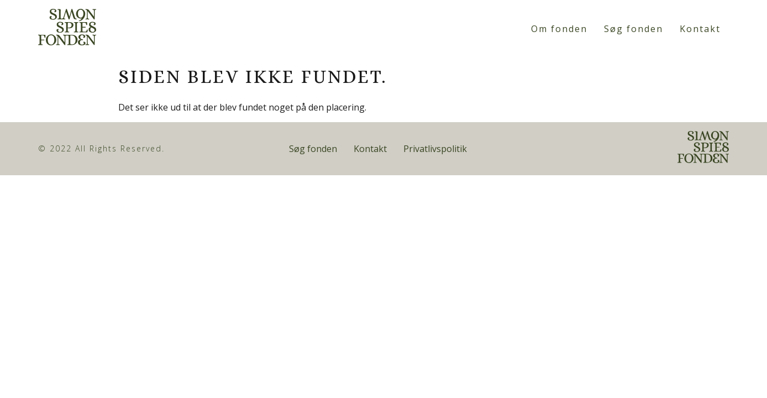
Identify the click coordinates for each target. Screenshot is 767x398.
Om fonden (559, 29)
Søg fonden (633, 29)
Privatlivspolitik (435, 149)
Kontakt (700, 29)
